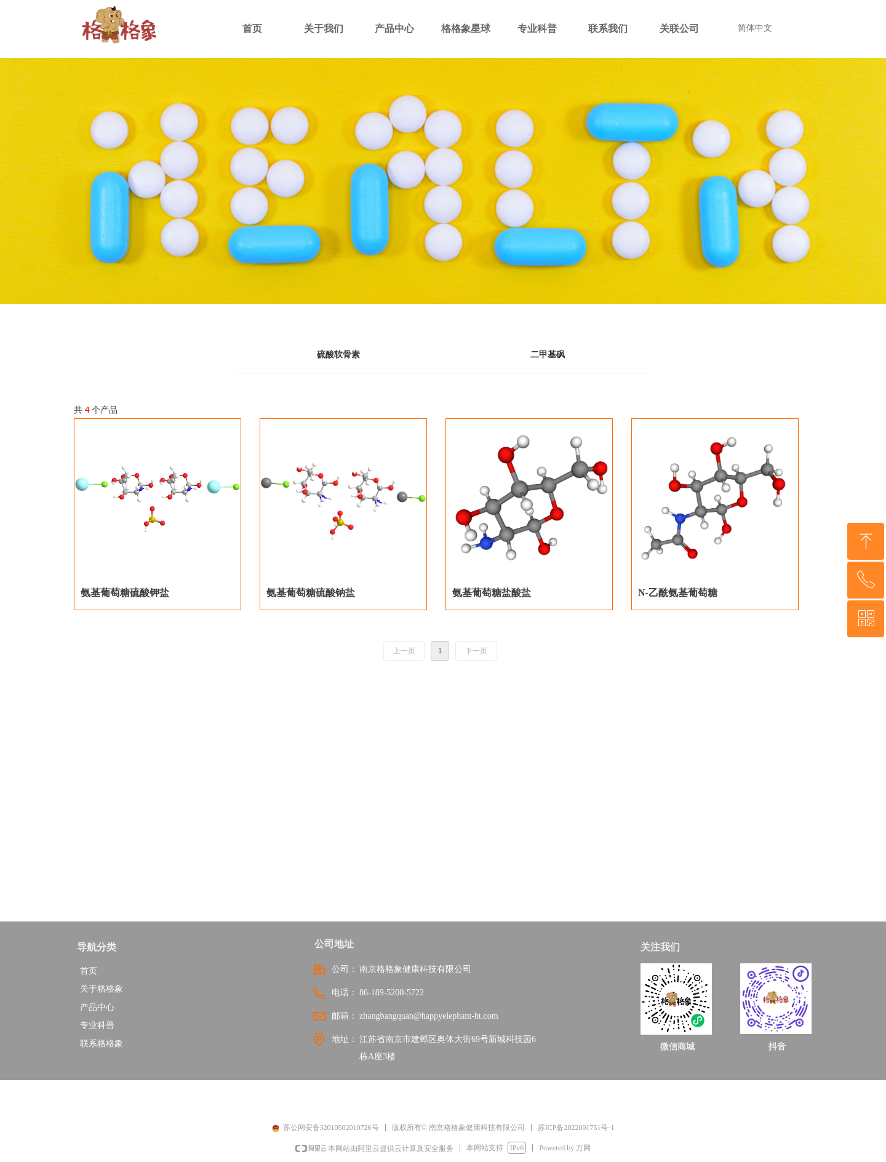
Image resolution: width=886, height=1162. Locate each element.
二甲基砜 (547, 354)
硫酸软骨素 (338, 354)
